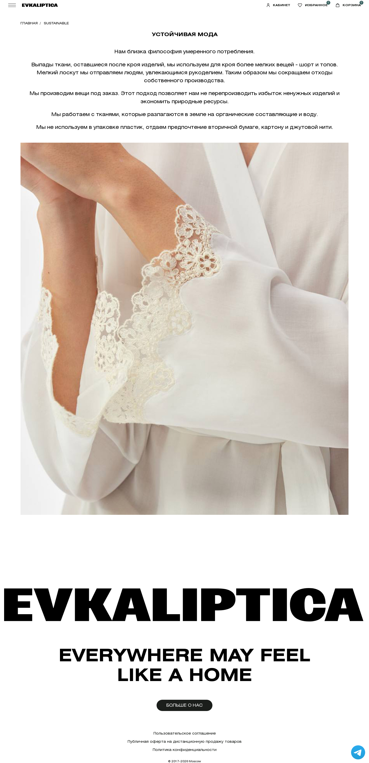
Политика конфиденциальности (185, 750)
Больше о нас (184, 705)
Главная (29, 23)
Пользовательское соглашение (184, 733)
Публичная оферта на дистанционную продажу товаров (185, 742)
